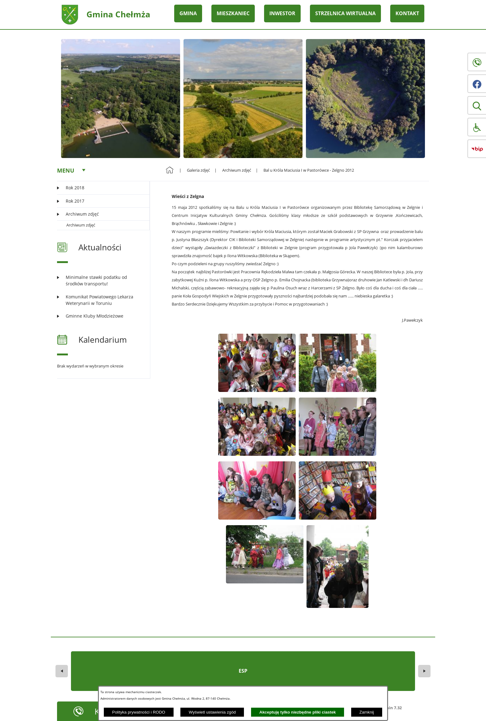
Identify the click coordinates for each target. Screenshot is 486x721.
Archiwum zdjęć (80, 225)
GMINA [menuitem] (188, 13)
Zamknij (367, 712)
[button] (476, 105)
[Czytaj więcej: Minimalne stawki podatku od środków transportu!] (99, 280)
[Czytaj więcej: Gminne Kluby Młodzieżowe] (99, 316)
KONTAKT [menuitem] (407, 13)
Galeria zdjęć (198, 170)
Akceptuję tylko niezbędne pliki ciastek (297, 712)
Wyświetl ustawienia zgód (212, 712)
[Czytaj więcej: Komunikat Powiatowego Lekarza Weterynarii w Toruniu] (99, 300)
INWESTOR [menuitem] (282, 13)
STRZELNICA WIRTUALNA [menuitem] (345, 13)
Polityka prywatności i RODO (138, 712)
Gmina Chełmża (118, 14)
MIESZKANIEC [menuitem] (233, 13)
